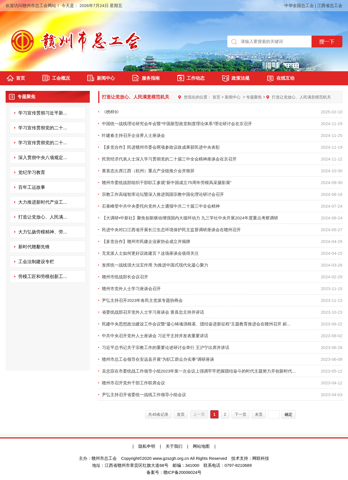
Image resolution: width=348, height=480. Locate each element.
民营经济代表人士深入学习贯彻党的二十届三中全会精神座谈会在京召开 (169, 159)
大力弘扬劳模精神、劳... (42, 231)
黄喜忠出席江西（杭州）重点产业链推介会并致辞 (148, 170)
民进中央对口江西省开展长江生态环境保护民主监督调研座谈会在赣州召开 (171, 229)
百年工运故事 (31, 187)
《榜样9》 (111, 111)
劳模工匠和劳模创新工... (42, 276)
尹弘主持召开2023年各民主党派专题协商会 (142, 300)
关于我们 (174, 446)
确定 (288, 414)
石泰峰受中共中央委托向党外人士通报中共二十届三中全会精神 (161, 206)
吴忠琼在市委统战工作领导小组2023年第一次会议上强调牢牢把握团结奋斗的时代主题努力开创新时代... (199, 371)
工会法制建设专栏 (36, 261)
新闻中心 (106, 78)
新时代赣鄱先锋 (34, 246)
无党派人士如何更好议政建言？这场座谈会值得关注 (150, 253)
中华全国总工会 (299, 5)
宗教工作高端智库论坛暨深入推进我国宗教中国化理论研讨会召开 (163, 194)
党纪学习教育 (31, 172)
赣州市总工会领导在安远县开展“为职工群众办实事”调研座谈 (158, 359)
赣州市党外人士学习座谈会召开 (131, 288)
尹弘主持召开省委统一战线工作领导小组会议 (144, 394)
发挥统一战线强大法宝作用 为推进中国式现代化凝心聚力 (155, 265)
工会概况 (61, 78)
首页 (20, 78)
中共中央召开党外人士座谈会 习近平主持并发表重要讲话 (155, 335)
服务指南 (151, 78)
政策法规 (240, 78)
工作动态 (196, 78)
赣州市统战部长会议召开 (125, 276)
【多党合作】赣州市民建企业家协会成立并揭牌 (146, 241)
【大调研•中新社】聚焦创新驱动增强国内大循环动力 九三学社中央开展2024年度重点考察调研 (190, 217)
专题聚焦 (254, 97)
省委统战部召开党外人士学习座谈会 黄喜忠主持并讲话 (153, 312)
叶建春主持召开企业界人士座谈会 (133, 135)
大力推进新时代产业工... (42, 202)
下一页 (240, 414)
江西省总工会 (329, 5)
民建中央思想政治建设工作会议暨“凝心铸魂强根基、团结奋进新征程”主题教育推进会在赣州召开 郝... (196, 323)
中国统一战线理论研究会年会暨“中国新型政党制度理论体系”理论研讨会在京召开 (177, 123)
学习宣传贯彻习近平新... (42, 113)
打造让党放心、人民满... (42, 217)
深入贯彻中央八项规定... (42, 157)
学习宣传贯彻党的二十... (42, 127)
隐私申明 (146, 446)
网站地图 (203, 446)
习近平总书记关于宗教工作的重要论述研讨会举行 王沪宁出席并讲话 (165, 347)
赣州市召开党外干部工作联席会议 (133, 382)
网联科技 (260, 458)
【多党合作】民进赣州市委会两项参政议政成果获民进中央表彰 (161, 147)
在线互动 (285, 78)
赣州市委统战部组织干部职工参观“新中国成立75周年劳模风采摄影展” (167, 182)
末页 (259, 414)
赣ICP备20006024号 (182, 472)
